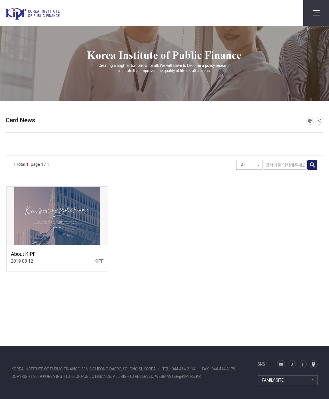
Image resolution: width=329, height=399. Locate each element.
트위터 (292, 364)
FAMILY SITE (273, 380)
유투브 (314, 364)
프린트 (310, 121)
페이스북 (303, 364)
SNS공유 (319, 121)
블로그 (281, 364)
